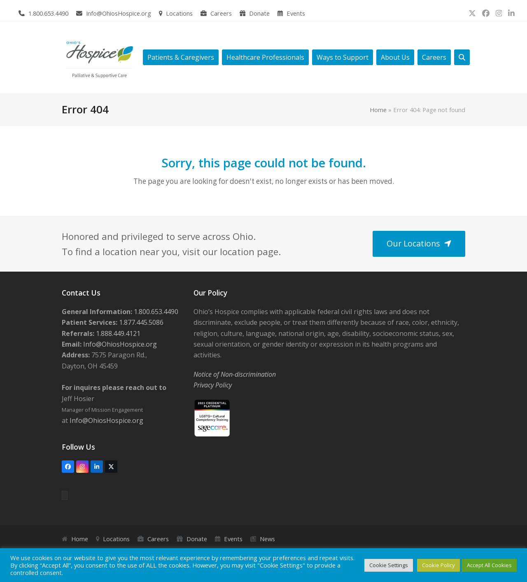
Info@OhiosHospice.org (118, 13)
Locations (179, 13)
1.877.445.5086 (140, 322)
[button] (461, 57)
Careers (221, 13)
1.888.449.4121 (117, 333)
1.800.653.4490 (48, 13)
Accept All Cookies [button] (489, 565)
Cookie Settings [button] (388, 565)
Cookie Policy (438, 565)
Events (296, 13)
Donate (259, 13)
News (267, 539)
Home (378, 110)
